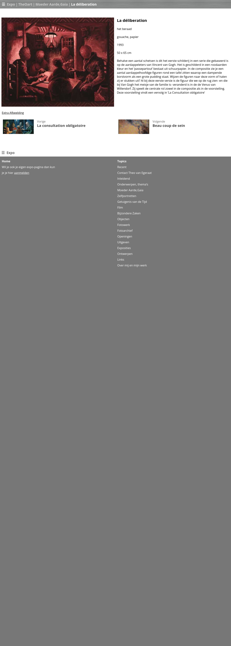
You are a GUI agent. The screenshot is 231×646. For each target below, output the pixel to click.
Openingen (124, 236)
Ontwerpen (124, 254)
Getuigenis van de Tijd (132, 202)
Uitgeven (123, 242)
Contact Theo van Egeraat (134, 173)
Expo (11, 4)
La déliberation (84, 4)
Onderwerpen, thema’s (132, 184)
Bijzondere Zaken (129, 213)
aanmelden (21, 173)
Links (120, 260)
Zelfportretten (126, 196)
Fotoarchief (125, 231)
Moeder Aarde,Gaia (52, 4)
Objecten (123, 219)
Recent (122, 167)
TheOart (25, 4)
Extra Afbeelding (13, 113)
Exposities (124, 248)
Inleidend (123, 179)
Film (120, 207)
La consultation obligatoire (61, 125)
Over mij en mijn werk (132, 265)
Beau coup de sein (168, 125)
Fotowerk (123, 225)
